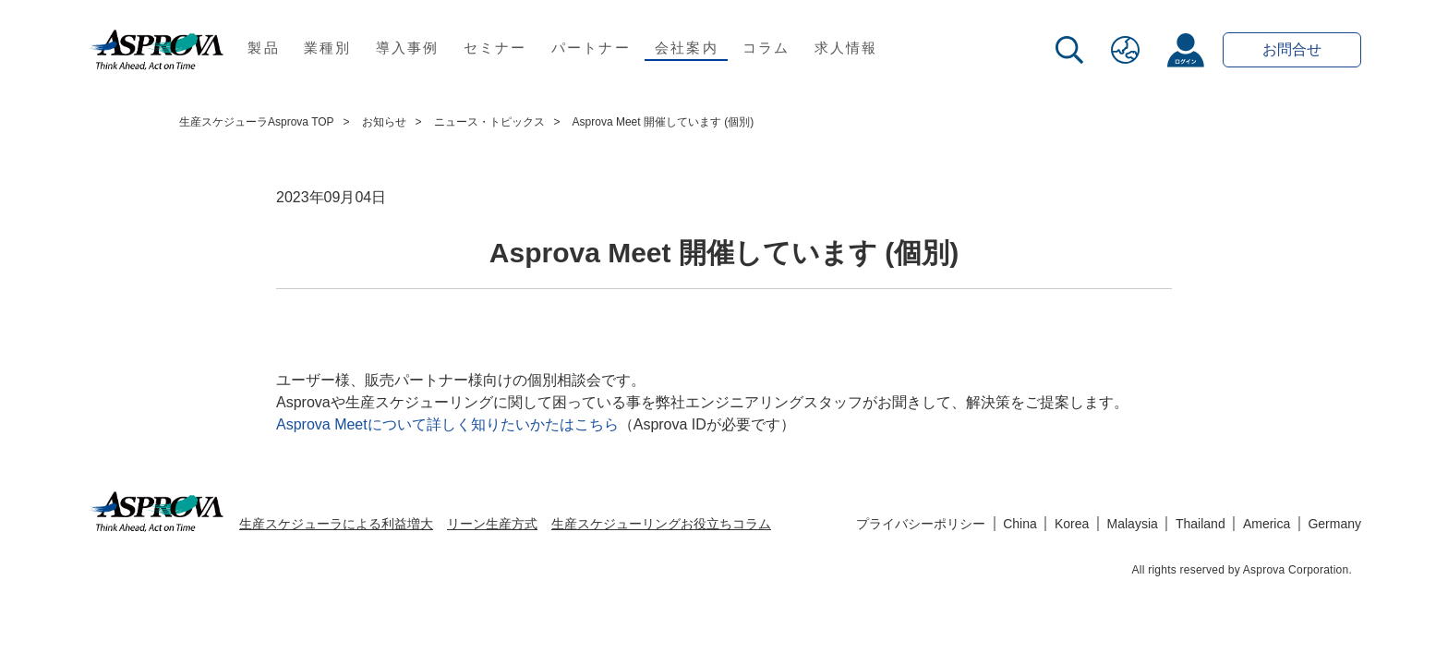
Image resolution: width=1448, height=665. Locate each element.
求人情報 (846, 47)
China (1020, 523)
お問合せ (1291, 49)
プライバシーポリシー (920, 523)
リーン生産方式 (492, 523)
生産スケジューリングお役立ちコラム (661, 523)
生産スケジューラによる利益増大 (336, 523)
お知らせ (384, 121)
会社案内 (686, 47)
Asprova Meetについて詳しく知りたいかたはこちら (447, 424)
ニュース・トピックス (489, 121)
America (1266, 523)
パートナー (591, 47)
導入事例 (408, 47)
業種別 (328, 47)
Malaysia (1132, 523)
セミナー (495, 47)
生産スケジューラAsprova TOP (256, 121)
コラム (766, 47)
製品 (263, 47)
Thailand (1200, 523)
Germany (1334, 523)
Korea (1072, 523)
